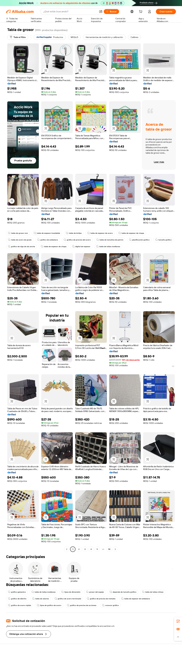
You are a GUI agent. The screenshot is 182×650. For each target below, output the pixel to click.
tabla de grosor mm (18, 233)
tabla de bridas (74, 233)
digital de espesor (81, 246)
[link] (178, 621)
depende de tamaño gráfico (123, 592)
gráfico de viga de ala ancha (21, 246)
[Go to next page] (115, 549)
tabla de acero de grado (20, 240)
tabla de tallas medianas (108, 246)
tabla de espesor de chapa (131, 233)
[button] (101, 11)
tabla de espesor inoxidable (47, 233)
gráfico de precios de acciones (81, 605)
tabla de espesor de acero (100, 233)
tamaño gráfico (163, 240)
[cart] (141, 12)
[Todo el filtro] (17, 37)
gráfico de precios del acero (77, 240)
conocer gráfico (110, 605)
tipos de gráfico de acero (49, 605)
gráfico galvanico (17, 592)
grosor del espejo (95, 592)
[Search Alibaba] (69, 11)
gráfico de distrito (17, 598)
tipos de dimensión (70, 592)
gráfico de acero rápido (19, 605)
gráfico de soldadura (47, 240)
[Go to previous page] (66, 549)
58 (109, 549)
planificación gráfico (139, 240)
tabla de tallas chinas (152, 592)
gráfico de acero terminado (68, 598)
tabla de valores (40, 598)
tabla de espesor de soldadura (135, 598)
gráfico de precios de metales (101, 598)
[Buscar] (111, 11)
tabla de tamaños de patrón (109, 240)
